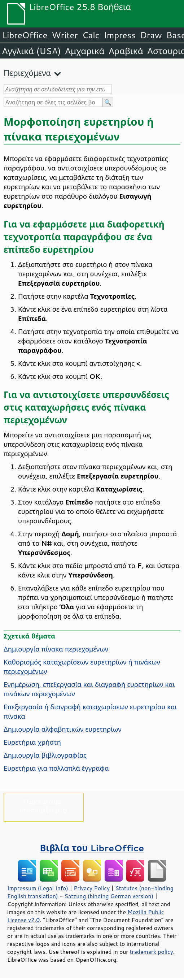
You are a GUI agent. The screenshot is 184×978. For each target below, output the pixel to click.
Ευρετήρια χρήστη (32, 742)
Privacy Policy (92, 888)
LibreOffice (24, 35)
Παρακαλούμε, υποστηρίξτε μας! (43, 805)
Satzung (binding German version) (109, 896)
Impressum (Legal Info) (37, 888)
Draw (151, 35)
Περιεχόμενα (27, 72)
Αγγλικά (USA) (31, 51)
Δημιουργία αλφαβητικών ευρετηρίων (63, 729)
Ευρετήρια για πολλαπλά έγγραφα (56, 768)
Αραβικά (126, 51)
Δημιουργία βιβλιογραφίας (45, 755)
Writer (65, 35)
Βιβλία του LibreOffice (92, 847)
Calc (91, 35)
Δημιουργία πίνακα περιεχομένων (56, 649)
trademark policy (151, 952)
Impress (120, 35)
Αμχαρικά (85, 51)
